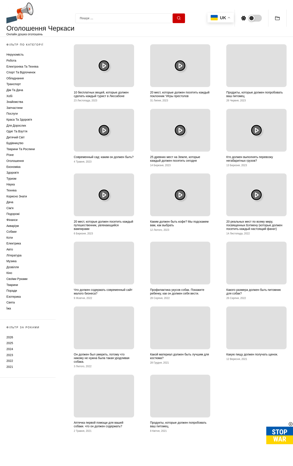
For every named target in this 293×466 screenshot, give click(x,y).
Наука (10, 184)
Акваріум (12, 226)
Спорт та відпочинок (20, 72)
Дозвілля (12, 267)
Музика (11, 261)
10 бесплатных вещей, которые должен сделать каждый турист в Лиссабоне (101, 94)
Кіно (9, 273)
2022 (9, 360)
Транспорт (13, 84)
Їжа (8, 308)
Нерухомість (15, 54)
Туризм (11, 178)
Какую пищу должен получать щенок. (252, 354)
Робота (11, 60)
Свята (10, 302)
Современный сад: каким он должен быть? (104, 157)
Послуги (12, 113)
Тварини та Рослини (20, 149)
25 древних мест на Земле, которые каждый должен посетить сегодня (175, 158)
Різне (10, 155)
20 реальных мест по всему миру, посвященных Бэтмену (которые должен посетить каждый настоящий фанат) (254, 225)
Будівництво (14, 143)
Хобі (9, 96)
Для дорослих (16, 125)
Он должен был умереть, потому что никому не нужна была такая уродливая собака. (101, 358)
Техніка (11, 190)
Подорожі (12, 214)
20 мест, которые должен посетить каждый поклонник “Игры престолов (180, 94)
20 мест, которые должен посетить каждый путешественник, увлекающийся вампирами (103, 225)
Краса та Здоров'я (19, 119)
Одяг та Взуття (16, 131)
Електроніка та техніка (22, 66)
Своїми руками (16, 279)
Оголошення (15, 161)
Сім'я (9, 208)
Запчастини (14, 107)
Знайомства (14, 102)
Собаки (11, 231)
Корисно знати (16, 196)
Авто (9, 249)
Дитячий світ (15, 137)
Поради (11, 290)
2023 (9, 355)
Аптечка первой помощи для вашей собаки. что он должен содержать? (98, 424)
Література (14, 255)
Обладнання (15, 78)
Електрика (13, 243)
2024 (9, 349)
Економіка (13, 167)
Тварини (12, 285)
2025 (9, 343)
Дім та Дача (14, 90)
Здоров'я (12, 172)
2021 (9, 366)
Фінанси (12, 220)
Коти (9, 237)
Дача (9, 202)
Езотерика (13, 296)
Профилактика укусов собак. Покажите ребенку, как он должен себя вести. (177, 291)
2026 (9, 337)
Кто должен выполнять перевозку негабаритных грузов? (249, 158)
